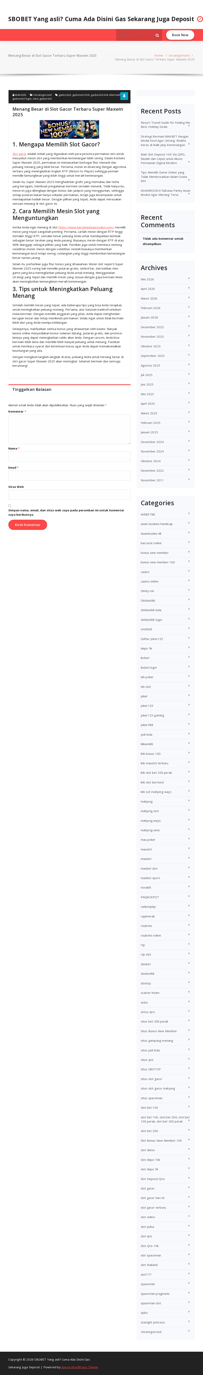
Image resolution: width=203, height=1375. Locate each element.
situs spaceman (152, 1098)
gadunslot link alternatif (106, 95)
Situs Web (16, 487)
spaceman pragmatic (155, 1294)
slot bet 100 (149, 1107)
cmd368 (146, 629)
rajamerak (148, 916)
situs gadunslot (42, 98)
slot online (148, 1217)
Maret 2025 (149, 413)
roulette (146, 926)
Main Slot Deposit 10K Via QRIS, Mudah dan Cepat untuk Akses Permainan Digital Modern (163, 158)
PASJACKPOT (150, 897)
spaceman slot (151, 1303)
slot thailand (149, 1265)
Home (158, 55)
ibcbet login (149, 667)
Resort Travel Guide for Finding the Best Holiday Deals (165, 125)
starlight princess (153, 1322)
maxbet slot (149, 868)
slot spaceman (151, 1255)
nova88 (146, 887)
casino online (150, 581)
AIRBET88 (148, 514)
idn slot (146, 687)
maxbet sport (150, 878)
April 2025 (148, 403)
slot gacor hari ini (153, 1198)
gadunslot (65, 95)
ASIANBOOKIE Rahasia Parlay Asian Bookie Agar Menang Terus (165, 192)
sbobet (146, 964)
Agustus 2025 (150, 365)
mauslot (146, 849)
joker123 (147, 706)
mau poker (148, 840)
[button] (157, 35)
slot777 (146, 1274)
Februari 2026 (151, 308)
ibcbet (145, 658)
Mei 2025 (147, 394)
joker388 (147, 725)
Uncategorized (179, 55)
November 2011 (152, 480)
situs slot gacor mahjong (158, 1088)
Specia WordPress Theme (79, 1367)
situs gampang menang (157, 1040)
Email (13, 467)
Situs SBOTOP (151, 1069)
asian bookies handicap (157, 524)
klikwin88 (147, 744)
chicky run (147, 591)
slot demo (148, 1150)
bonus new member (155, 553)
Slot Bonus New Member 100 (161, 1140)
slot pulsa (147, 1227)
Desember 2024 (152, 442)
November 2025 (152, 336)
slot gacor (148, 1188)
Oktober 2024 (151, 461)
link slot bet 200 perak (156, 773)
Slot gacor (19, 154)
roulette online (151, 935)
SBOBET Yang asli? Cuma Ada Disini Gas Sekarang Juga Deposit (101, 19)
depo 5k (146, 648)
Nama (14, 448)
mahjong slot (150, 811)
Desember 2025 (152, 327)
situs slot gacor (151, 1079)
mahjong (147, 801)
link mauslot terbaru (155, 763)
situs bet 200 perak (154, 1021)
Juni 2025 (147, 384)
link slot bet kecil (152, 782)
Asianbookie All (151, 533)
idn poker (147, 677)
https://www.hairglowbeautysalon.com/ (86, 227)
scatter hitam (150, 993)
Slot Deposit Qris (153, 1179)
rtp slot (146, 954)
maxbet (146, 859)
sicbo (144, 1002)
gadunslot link (81, 95)
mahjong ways (151, 821)
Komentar (17, 411)
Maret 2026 (149, 298)
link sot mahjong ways (156, 792)
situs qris (147, 1060)
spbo (144, 1313)
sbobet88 (148, 973)
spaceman (148, 1284)
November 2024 (152, 451)
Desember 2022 (152, 470)
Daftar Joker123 (152, 639)
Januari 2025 (149, 432)
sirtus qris (148, 1012)
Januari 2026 (149, 317)
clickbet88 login (151, 620)
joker (144, 696)
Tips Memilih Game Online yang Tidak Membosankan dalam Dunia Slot (164, 176)
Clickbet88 (148, 600)
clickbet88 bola (151, 610)
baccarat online (151, 543)
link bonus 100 (151, 754)
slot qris (146, 1236)
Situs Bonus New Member (159, 1031)
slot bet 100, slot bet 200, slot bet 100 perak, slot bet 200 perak (165, 1119)
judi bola (146, 734)
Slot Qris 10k (150, 1246)
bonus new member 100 (158, 562)
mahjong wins (150, 830)
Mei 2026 (147, 279)
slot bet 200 (149, 1131)
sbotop (146, 983)
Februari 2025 (151, 423)
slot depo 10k (150, 1160)
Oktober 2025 (151, 346)
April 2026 (148, 289)
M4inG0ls (19, 95)
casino (145, 572)
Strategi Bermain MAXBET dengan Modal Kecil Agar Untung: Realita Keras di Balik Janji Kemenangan (165, 140)
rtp (143, 945)
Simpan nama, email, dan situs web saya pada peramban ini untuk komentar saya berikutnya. (66, 512)
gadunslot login (22, 98)
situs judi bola (150, 1050)
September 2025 (153, 356)
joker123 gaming (152, 715)
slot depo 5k (149, 1169)
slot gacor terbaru (153, 1207)
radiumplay (148, 906)
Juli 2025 (147, 375)
